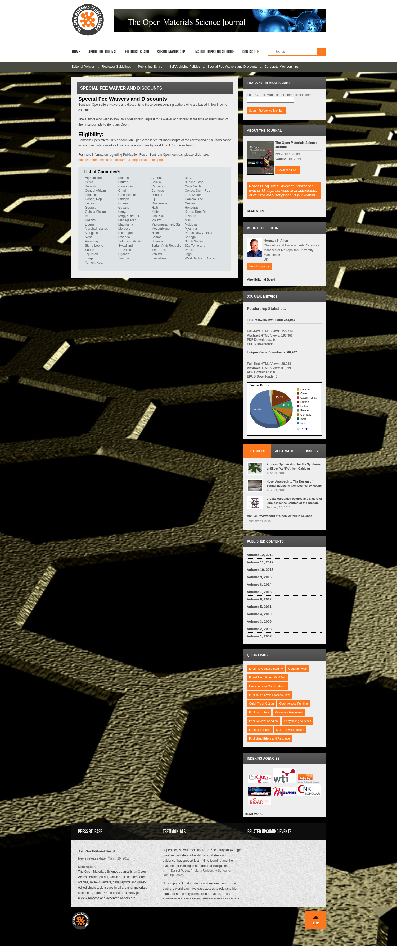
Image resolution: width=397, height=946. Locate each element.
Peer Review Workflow (263, 721)
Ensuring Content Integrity (266, 668)
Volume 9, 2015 (259, 577)
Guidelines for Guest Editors (267, 686)
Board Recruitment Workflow (267, 677)
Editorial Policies (83, 66)
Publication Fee (259, 712)
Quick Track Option (261, 703)
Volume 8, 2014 (259, 584)
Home (76, 51)
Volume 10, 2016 (260, 570)
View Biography (259, 266)
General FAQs (297, 668)
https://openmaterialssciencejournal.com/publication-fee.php (120, 160)
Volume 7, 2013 (259, 592)
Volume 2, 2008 (259, 629)
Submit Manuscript (172, 51)
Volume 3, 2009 (259, 621)
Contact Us (250, 51)
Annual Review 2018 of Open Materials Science (279, 515)
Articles (257, 451)
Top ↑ (315, 920)
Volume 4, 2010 (259, 614)
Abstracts (285, 451)
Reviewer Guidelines (116, 66)
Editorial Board (137, 51)
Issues (312, 451)
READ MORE (256, 211)
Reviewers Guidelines (289, 712)
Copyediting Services (297, 721)
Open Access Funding (293, 703)
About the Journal (102, 51)
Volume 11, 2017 (260, 562)
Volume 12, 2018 (260, 555)
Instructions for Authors (214, 51)
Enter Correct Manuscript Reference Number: (279, 95)
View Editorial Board (261, 279)
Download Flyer (287, 170)
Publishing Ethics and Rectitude (269, 738)
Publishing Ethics (150, 66)
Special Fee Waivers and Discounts (232, 66)
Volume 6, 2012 (259, 599)
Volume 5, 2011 (259, 607)
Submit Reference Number (266, 110)
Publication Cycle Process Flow (269, 694)
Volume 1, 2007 (259, 636)
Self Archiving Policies (184, 66)
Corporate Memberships (281, 66)
